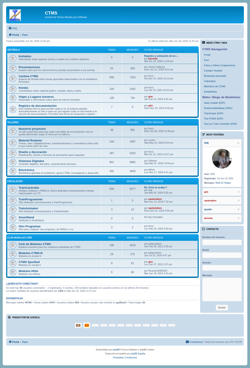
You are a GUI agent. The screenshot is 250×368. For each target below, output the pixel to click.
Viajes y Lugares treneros (36, 96)
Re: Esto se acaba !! (155, 187)
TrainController (29, 187)
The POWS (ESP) (213, 118)
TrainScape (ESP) (213, 113)
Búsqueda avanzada (215, 76)
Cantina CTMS (28, 76)
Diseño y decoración (33, 152)
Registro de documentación (38, 105)
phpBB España (138, 353)
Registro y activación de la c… (161, 56)
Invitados (25, 56)
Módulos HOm (28, 271)
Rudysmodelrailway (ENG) (218, 108)
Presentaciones (29, 67)
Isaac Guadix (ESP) (214, 102)
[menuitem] (12, 28)
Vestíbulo (13, 50)
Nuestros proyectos (32, 128)
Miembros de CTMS (214, 86)
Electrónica (26, 170)
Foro (206, 60)
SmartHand (26, 217)
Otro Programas (30, 226)
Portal (207, 54)
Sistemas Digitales (31, 161)
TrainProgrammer (31, 199)
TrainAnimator (28, 208)
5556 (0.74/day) (223, 183)
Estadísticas (210, 91)
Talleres (13, 122)
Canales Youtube (213, 70)
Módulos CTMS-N (31, 253)
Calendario (210, 81)
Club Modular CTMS (19, 237)
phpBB (116, 349)
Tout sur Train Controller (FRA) (220, 124)
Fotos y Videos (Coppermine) (219, 65)
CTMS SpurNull (29, 262)
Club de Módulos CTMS (35, 244)
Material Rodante (30, 140)
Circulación (15, 181)
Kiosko (23, 87)
